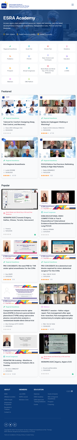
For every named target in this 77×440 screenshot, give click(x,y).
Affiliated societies (9, 397)
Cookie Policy (30, 435)
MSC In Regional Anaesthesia (53, 398)
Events (36, 404)
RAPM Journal (23, 397)
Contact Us (7, 412)
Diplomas (36, 394)
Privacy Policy (21, 435)
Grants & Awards (53, 394)
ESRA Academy (38, 397)
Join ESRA (22, 394)
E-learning (51, 404)
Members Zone (23, 399)
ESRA (5, 394)
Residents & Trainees (7, 408)
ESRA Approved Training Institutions (39, 400)
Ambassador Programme (8, 403)
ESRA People (8, 399)
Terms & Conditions (10, 435)
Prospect (50, 401)
